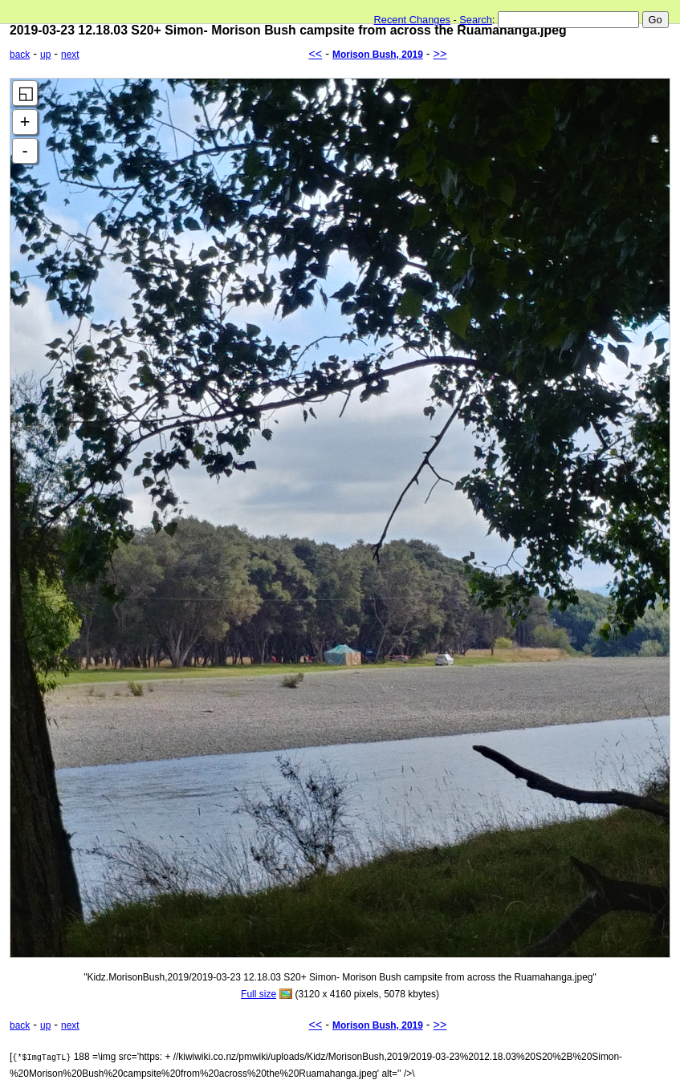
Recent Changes (412, 20)
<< (315, 53)
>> (440, 53)
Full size (258, 994)
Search (475, 20)
